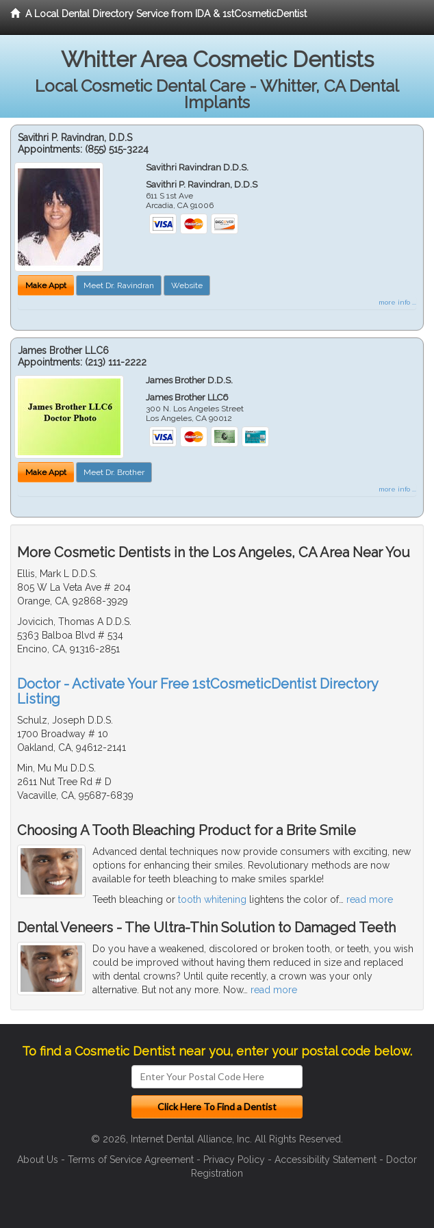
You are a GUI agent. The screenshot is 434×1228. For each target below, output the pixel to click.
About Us (37, 1159)
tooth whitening (212, 899)
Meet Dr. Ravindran (119, 285)
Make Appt (45, 285)
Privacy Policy (234, 1159)
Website (187, 285)
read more (369, 899)
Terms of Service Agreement (131, 1159)
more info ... (397, 302)
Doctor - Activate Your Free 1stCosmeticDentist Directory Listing (197, 691)
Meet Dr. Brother (114, 472)
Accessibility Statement (325, 1159)
